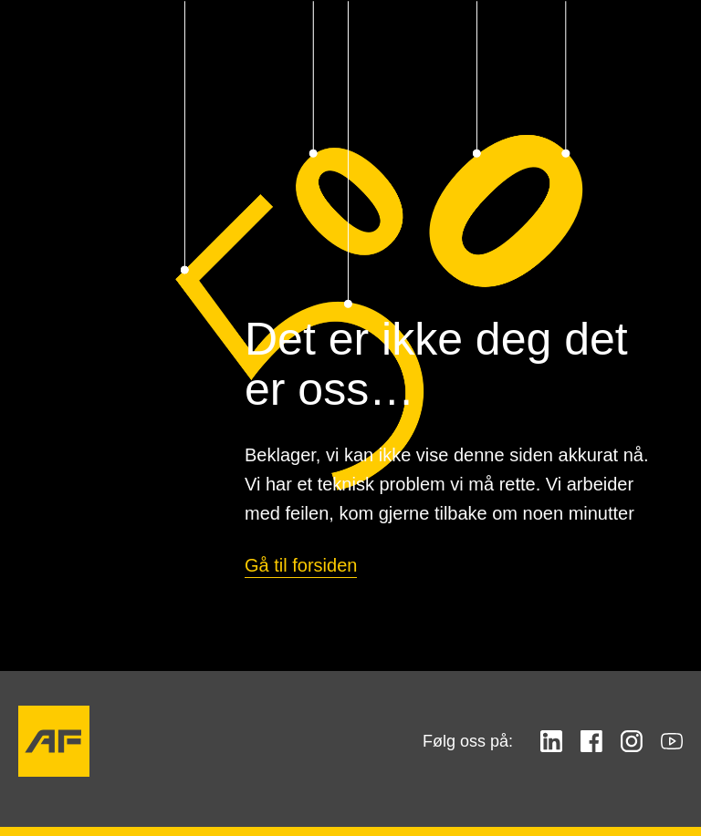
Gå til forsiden (301, 565)
